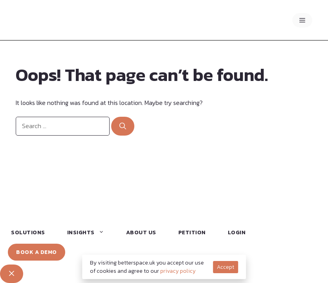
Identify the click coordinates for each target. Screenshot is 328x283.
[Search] (122, 126)
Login (237, 232)
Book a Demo (36, 252)
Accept (225, 267)
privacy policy (178, 271)
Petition (192, 232)
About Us (141, 232)
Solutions (28, 232)
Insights (89, 232)
